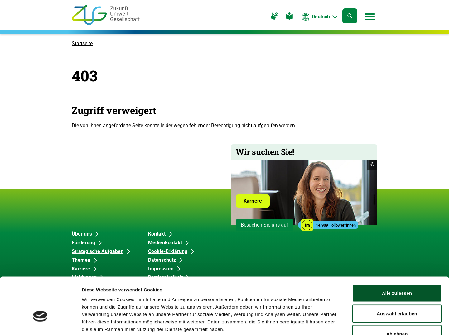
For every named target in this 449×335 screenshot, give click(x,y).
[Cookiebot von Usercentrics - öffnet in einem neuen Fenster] (40, 323)
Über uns (82, 234)
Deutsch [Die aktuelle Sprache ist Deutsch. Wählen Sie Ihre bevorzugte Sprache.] (321, 17)
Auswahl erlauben (397, 273)
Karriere (257, 203)
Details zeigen (331, 322)
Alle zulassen (397, 253)
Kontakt (157, 234)
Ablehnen (397, 294)
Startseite (82, 43)
